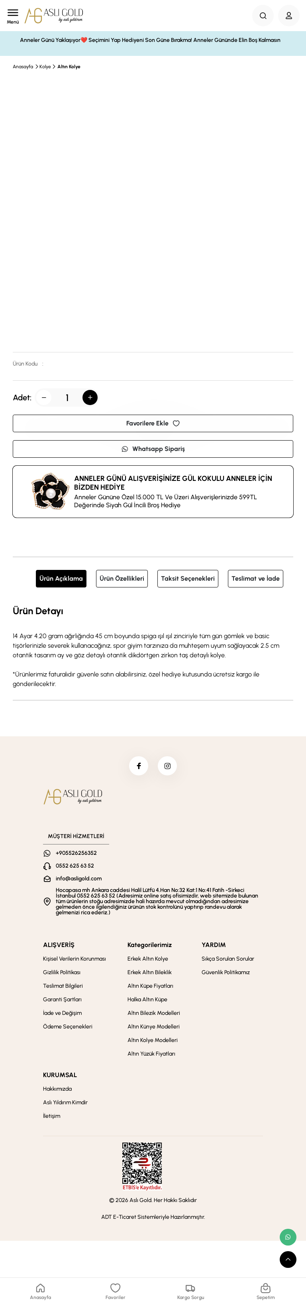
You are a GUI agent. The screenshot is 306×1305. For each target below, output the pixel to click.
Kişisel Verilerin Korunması (74, 959)
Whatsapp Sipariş (153, 449)
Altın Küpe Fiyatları (150, 986)
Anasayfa (23, 66)
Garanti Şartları (62, 1000)
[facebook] (138, 766)
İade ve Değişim (62, 1013)
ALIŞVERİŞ (59, 945)
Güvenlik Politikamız (226, 973)
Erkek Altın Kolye (148, 959)
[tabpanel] (153, 646)
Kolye (45, 66)
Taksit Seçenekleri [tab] (188, 578)
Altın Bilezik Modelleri (154, 1013)
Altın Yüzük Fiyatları (151, 1054)
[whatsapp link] (288, 1237)
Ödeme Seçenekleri (67, 1027)
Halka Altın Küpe (147, 1000)
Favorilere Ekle (153, 423)
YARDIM (214, 945)
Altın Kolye (68, 66)
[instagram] (168, 766)
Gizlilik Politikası (61, 973)
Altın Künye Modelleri (154, 1027)
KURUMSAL (60, 1076)
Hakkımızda (57, 1089)
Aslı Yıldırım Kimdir (65, 1103)
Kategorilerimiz (150, 945)
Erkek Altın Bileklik (150, 973)
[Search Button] (263, 15)
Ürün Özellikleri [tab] (122, 578)
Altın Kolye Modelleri (153, 1041)
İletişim (51, 1116)
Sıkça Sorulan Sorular (228, 959)
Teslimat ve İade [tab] (255, 578)
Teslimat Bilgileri (63, 986)
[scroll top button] (288, 1259)
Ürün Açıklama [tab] (61, 578)
